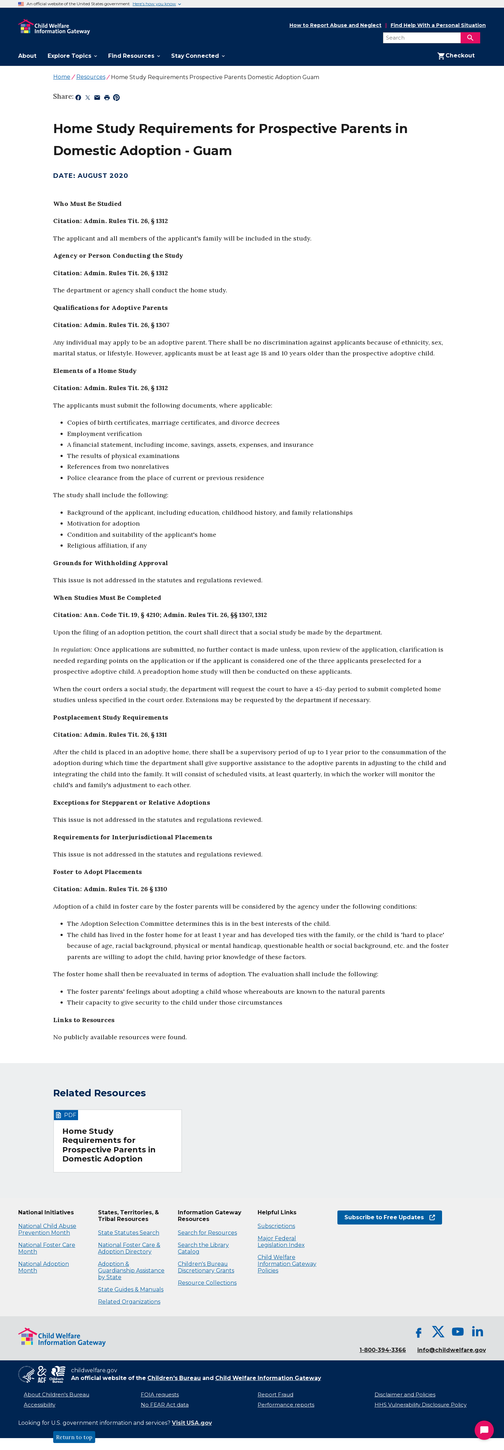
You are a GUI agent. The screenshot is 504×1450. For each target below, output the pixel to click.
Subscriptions (276, 1226)
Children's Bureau (174, 1378)
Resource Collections (207, 1282)
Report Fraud (275, 1395)
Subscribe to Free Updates (389, 1217)
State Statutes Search (128, 1232)
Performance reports (286, 1405)
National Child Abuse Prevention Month (47, 1229)
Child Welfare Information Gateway (268, 1378)
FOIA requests (160, 1395)
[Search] (470, 37)
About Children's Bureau (56, 1395)
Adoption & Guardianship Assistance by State (131, 1271)
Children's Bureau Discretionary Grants (206, 1267)
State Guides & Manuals (130, 1289)
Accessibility (39, 1405)
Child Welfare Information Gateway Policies (287, 1264)
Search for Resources (207, 1232)
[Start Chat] (484, 1430)
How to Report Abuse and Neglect (335, 25)
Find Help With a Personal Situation (438, 25)
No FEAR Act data (165, 1405)
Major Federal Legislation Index (281, 1241)
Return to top (74, 1437)
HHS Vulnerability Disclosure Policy (420, 1405)
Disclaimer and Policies (404, 1395)
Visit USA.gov (192, 1423)
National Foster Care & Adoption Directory (129, 1248)
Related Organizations (129, 1301)
